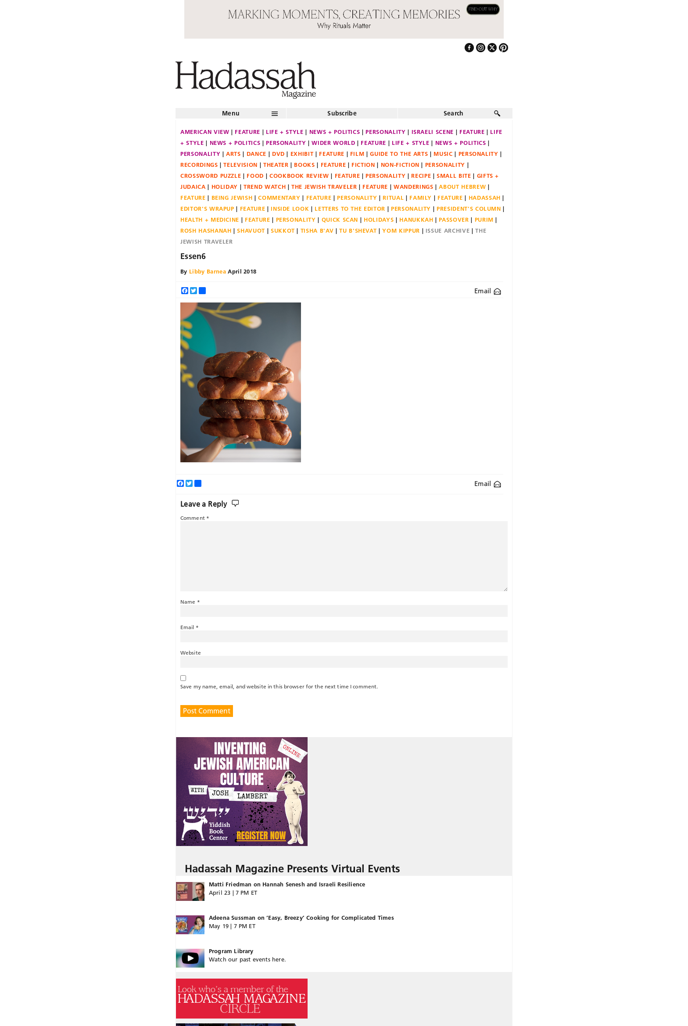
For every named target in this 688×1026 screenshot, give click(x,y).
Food (255, 175)
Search (454, 113)
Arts (233, 153)
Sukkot (283, 230)
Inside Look (290, 208)
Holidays (379, 219)
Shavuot (251, 230)
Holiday (224, 186)
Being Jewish (232, 197)
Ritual (393, 197)
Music (443, 153)
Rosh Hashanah (205, 230)
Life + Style (285, 131)
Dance (256, 153)
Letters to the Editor (350, 208)
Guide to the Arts (399, 153)
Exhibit (302, 153)
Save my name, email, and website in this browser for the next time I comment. (279, 686)
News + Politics (334, 131)
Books (304, 164)
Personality (385, 131)
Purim (484, 219)
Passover (454, 219)
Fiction (363, 164)
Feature (247, 131)
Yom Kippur (401, 230)
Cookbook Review (299, 175)
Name (190, 601)
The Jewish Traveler (324, 186)
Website (190, 652)
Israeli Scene (433, 131)
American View (204, 131)
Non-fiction (400, 164)
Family (420, 197)
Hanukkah (416, 219)
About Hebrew (462, 186)
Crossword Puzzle (210, 175)
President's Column (469, 208)
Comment (194, 518)
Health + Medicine (209, 219)
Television (240, 164)
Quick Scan (340, 219)
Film (357, 153)
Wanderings (414, 186)
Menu (231, 113)
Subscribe (342, 113)
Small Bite (454, 175)
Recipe (421, 175)
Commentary (279, 197)
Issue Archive (447, 230)
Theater (276, 164)
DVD (278, 153)
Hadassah (485, 197)
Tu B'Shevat (357, 230)
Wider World (333, 142)
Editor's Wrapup (207, 208)
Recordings (199, 164)
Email (487, 291)
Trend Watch (265, 186)
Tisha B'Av (317, 230)
